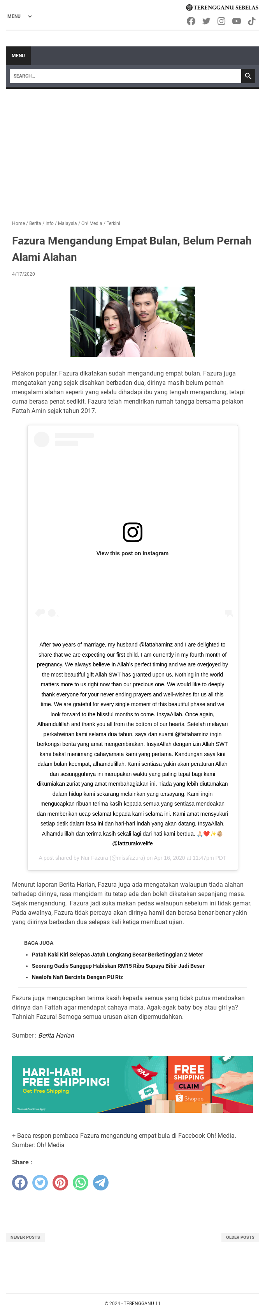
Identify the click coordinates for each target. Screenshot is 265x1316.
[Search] (125, 76)
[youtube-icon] (237, 21)
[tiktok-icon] (252, 21)
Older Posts (240, 1237)
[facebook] (20, 1182)
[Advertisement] (132, 147)
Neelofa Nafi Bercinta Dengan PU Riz (77, 977)
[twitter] (40, 1182)
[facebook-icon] (191, 21)
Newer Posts (25, 1237)
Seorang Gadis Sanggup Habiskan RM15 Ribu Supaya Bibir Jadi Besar (118, 966)
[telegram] (101, 1182)
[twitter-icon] (207, 21)
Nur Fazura (94, 858)
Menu (18, 55)
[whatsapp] (80, 1182)
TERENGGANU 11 (142, 1303)
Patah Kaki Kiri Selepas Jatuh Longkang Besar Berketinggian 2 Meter (117, 954)
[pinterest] (60, 1182)
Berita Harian (56, 1035)
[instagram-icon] (222, 21)
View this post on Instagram (133, 553)
